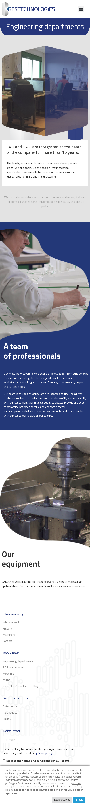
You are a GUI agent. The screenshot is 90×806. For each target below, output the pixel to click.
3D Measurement (13, 667)
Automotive (10, 706)
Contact (7, 641)
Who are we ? (11, 622)
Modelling (8, 673)
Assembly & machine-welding (21, 686)
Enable (79, 799)
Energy (7, 718)
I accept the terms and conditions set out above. (36, 761)
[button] (81, 9)
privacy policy (44, 753)
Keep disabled (62, 799)
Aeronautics (10, 712)
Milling (6, 680)
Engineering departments (18, 661)
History (7, 628)
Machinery (9, 634)
